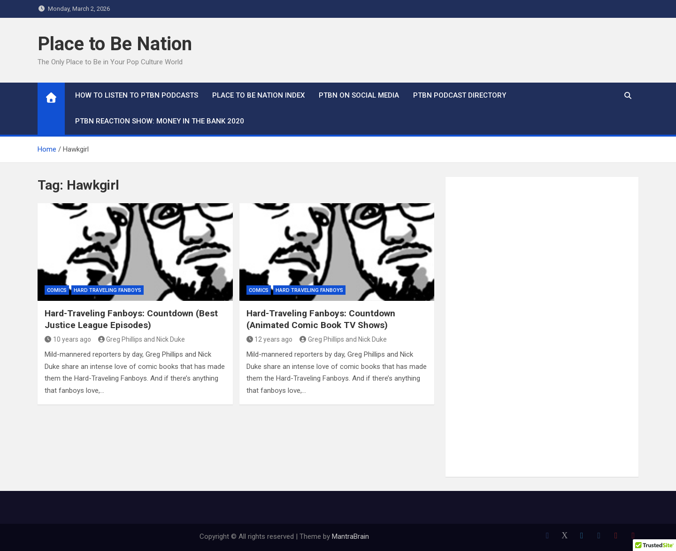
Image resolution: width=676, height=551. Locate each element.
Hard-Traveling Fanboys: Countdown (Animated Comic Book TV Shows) (320, 319)
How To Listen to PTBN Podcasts (136, 95)
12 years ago (269, 339)
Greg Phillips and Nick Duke (141, 339)
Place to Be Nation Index (258, 95)
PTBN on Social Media (359, 95)
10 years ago (68, 339)
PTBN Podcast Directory (459, 95)
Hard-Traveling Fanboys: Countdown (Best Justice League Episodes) (131, 319)
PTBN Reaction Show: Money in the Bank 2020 (159, 121)
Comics (57, 290)
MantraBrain (350, 536)
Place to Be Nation (115, 44)
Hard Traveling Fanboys (107, 290)
